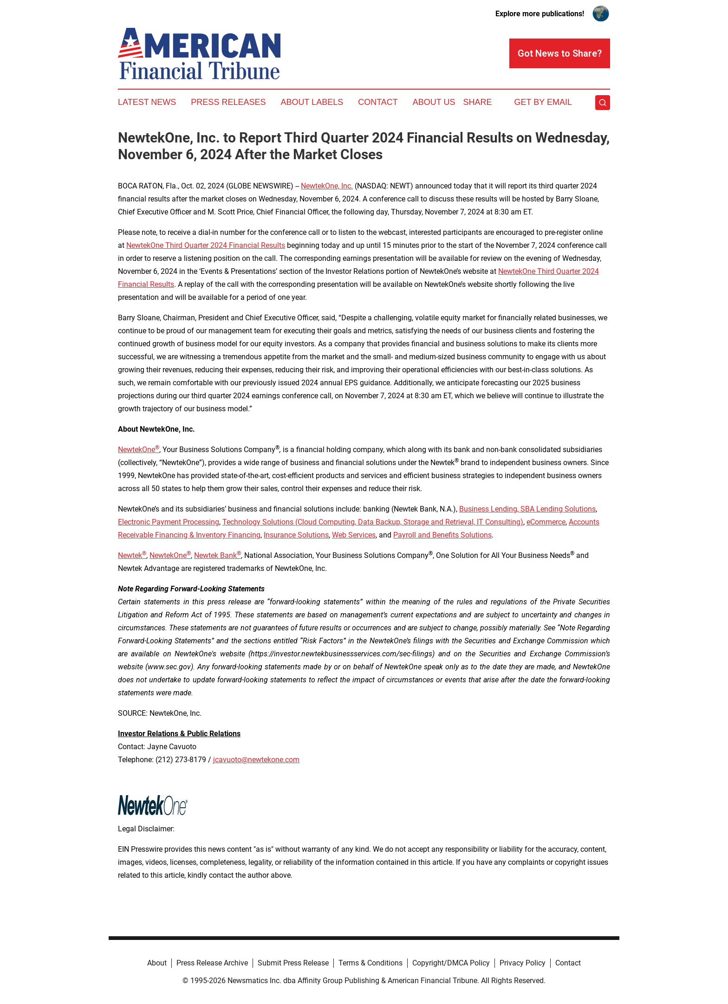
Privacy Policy (523, 963)
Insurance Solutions (296, 535)
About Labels (311, 102)
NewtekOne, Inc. (327, 185)
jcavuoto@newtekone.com (256, 759)
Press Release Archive (212, 963)
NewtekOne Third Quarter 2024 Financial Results (205, 245)
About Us (434, 102)
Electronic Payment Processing (168, 522)
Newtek (132, 555)
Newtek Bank (217, 555)
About (157, 963)
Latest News (147, 102)
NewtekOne (136, 449)
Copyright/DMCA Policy (451, 963)
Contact (378, 102)
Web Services (354, 535)
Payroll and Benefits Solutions (442, 535)
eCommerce (546, 522)
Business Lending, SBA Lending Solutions (527, 509)
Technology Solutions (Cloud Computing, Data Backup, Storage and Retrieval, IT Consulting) (372, 522)
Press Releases (228, 102)
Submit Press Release (293, 963)
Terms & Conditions (370, 963)
